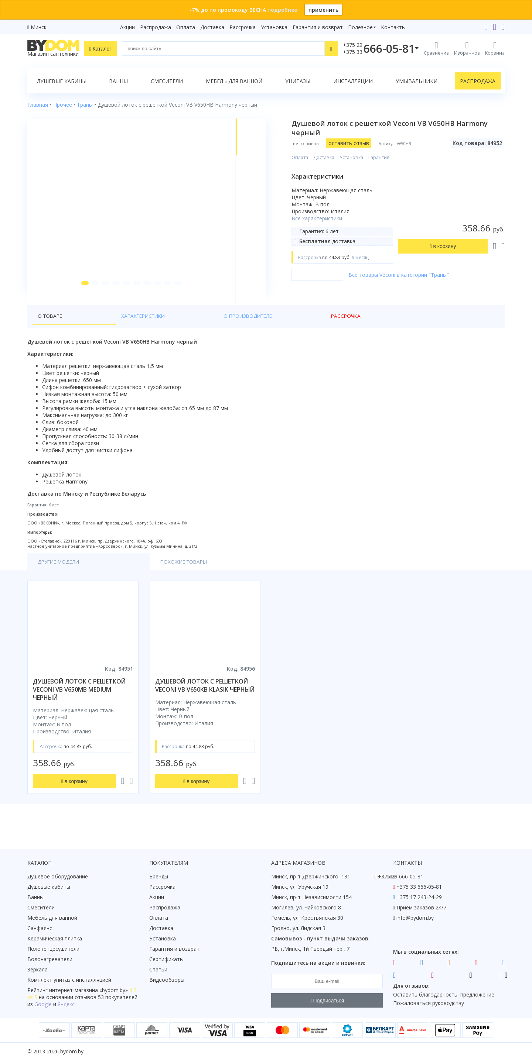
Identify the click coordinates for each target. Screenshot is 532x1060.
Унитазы (297, 81)
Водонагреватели (49, 959)
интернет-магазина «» (88, 990)
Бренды (158, 876)
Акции (127, 27)
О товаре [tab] (51, 329)
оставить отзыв (354, 143)
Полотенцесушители (53, 948)
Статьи (158, 969)
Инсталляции (353, 81)
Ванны (118, 81)
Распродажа (155, 27)
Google (43, 1004)
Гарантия (384, 157)
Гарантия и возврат (318, 27)
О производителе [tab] (158, 329)
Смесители (167, 81)
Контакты (393, 27)
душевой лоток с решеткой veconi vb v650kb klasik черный (205, 699)
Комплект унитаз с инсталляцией (69, 979)
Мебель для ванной (234, 81)
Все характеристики (322, 218)
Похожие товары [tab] (128, 575)
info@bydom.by (415, 917)
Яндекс (66, 1004)
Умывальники (416, 81)
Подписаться (327, 1001)
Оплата (185, 27)
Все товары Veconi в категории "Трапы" (404, 274)
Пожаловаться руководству (428, 1002)
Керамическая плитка (54, 938)
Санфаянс (39, 928)
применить (323, 9)
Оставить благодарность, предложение (443, 994)
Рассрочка (242, 27)
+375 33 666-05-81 (419, 886)
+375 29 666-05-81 (400, 876)
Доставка (212, 27)
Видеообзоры (166, 979)
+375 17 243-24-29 (419, 897)
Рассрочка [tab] (210, 329)
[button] (81, 296)
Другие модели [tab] (60, 575)
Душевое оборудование (57, 876)
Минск (39, 27)
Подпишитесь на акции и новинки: (318, 962)
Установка (274, 27)
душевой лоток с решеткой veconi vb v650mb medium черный (79, 703)
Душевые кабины (61, 81)
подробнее (282, 9)
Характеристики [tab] (98, 329)
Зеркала (37, 969)
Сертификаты (166, 959)
